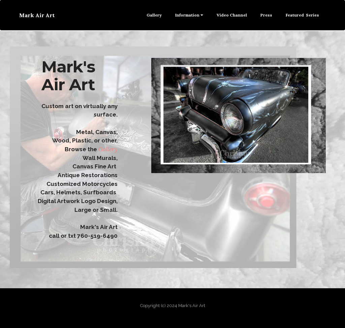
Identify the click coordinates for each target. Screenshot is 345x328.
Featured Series (302, 15)
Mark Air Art (37, 15)
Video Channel (232, 15)
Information (187, 15)
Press (266, 15)
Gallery (154, 15)
